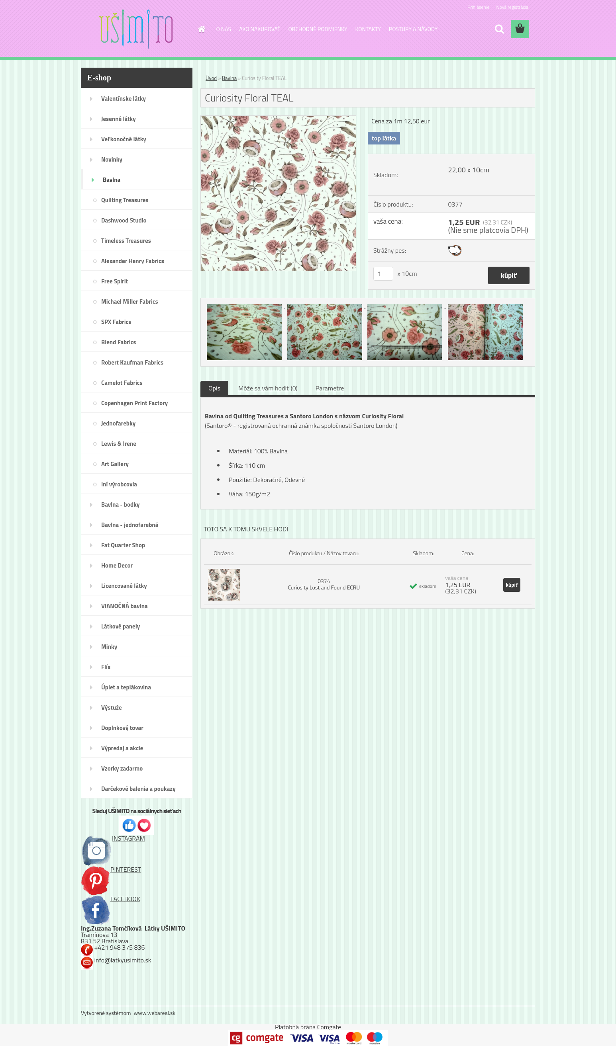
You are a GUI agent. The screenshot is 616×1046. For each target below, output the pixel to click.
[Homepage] (201, 29)
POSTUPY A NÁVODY (413, 29)
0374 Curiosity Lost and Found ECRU (324, 584)
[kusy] (383, 274)
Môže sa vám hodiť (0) (268, 388)
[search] (499, 29)
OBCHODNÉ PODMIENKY (317, 29)
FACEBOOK (110, 899)
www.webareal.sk (155, 1013)
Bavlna (229, 78)
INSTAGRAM (113, 838)
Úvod (211, 78)
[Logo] (135, 29)
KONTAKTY (368, 29)
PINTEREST (111, 869)
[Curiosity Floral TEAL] (278, 119)
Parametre (330, 388)
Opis (214, 388)
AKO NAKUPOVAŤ (259, 29)
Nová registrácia (512, 7)
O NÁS (223, 29)
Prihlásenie (478, 7)
